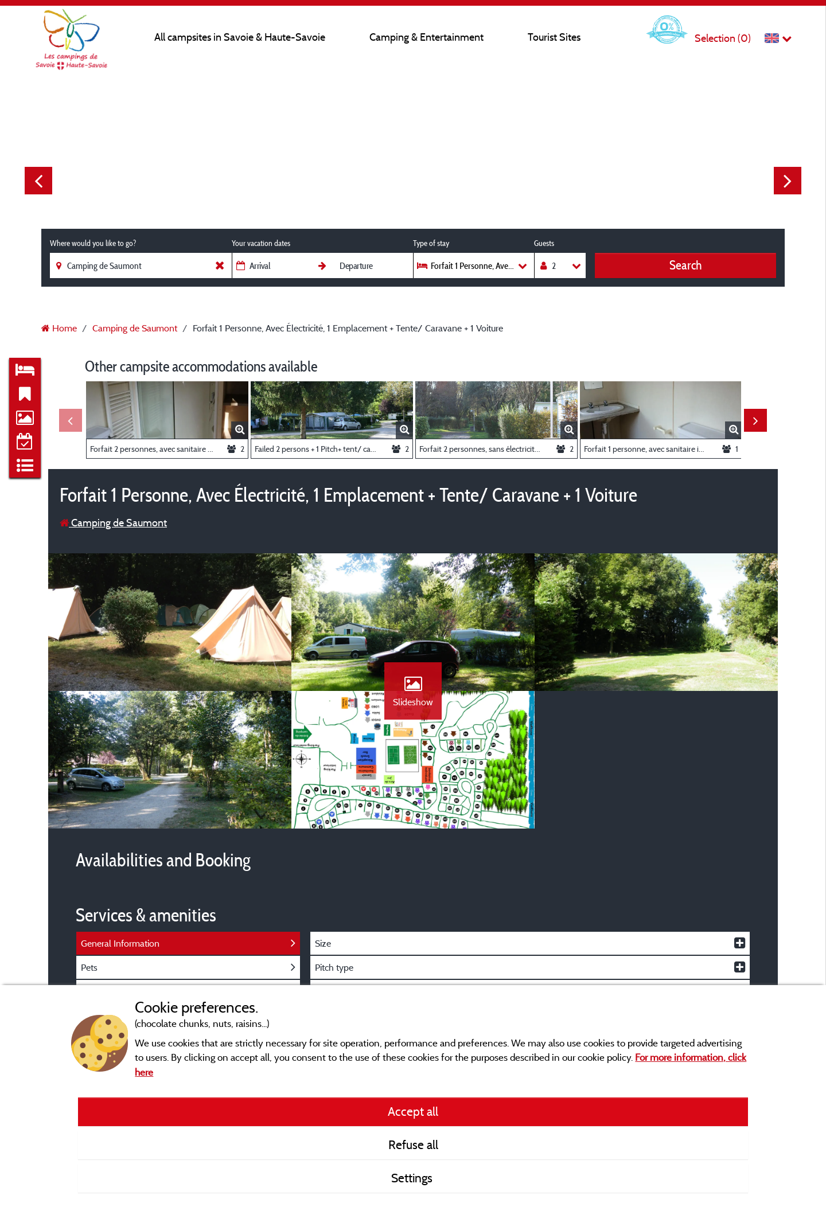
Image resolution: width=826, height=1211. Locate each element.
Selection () (723, 38)
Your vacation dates (261, 243)
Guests (544, 243)
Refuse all (413, 1144)
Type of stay (431, 243)
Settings (413, 1177)
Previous (38, 180)
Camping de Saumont (113, 522)
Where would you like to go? (93, 243)
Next (787, 180)
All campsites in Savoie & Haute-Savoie (239, 37)
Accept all (413, 1111)
